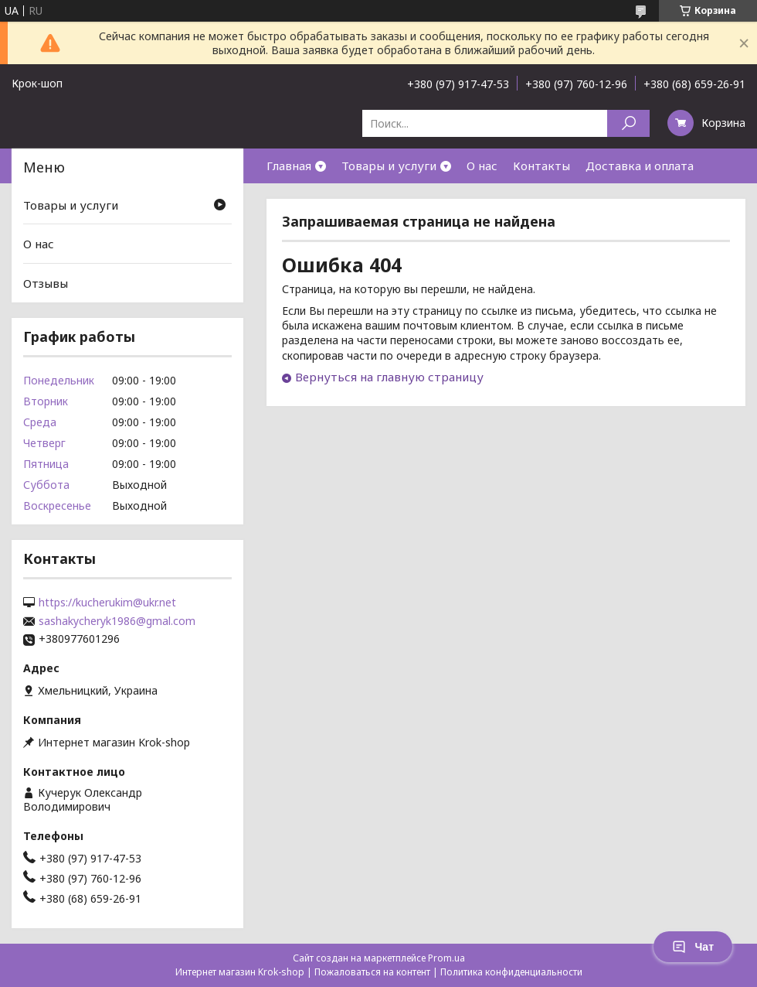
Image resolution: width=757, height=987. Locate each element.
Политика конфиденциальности (511, 971)
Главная (288, 165)
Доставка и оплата (640, 165)
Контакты (541, 165)
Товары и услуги (388, 165)
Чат (693, 947)
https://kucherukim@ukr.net (107, 603)
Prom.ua (446, 958)
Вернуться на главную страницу (389, 376)
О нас (482, 165)
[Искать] (628, 123)
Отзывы (45, 283)
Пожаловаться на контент (372, 971)
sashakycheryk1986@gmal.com (117, 621)
